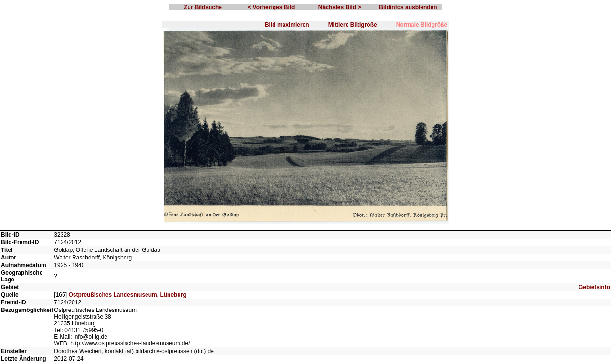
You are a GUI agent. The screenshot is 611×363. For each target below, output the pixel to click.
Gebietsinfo (594, 287)
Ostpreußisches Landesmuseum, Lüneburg (127, 294)
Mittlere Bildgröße (352, 24)
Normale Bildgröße (421, 24)
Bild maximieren (287, 24)
